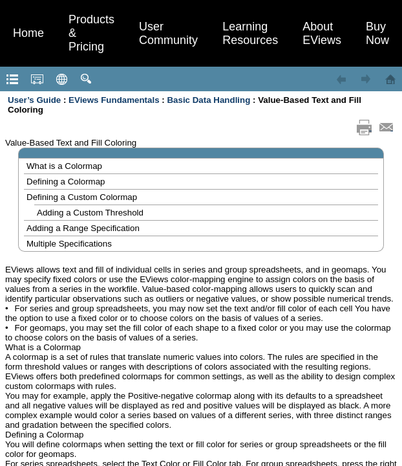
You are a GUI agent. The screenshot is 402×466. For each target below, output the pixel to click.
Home (28, 33)
